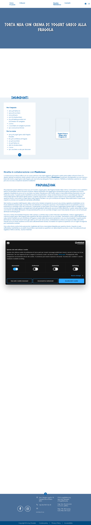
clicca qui (62, 254)
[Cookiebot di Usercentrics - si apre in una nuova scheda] (76, 243)
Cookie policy (43, 523)
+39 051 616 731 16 (45, 505)
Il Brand (22, 3)
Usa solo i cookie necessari (19, 281)
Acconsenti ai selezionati (45, 281)
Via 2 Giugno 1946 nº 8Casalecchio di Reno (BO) (46, 499)
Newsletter (57, 5)
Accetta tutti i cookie (71, 281)
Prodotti (12, 5)
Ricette (55, 3)
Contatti (67, 3)
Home (12, 3)
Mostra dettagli (76, 275)
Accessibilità (68, 523)
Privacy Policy (56, 523)
